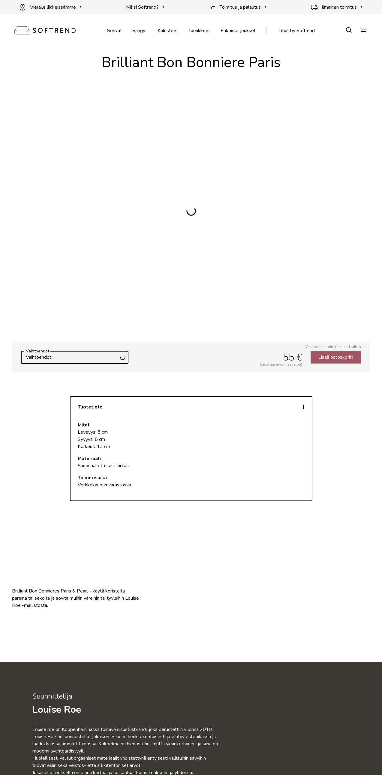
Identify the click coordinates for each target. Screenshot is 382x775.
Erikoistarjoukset (238, 30)
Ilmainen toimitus (337, 7)
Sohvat (114, 30)
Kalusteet (168, 30)
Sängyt (139, 30)
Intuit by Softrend (296, 30)
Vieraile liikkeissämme (50, 7)
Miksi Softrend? (145, 7)
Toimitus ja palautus (238, 7)
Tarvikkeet (199, 30)
